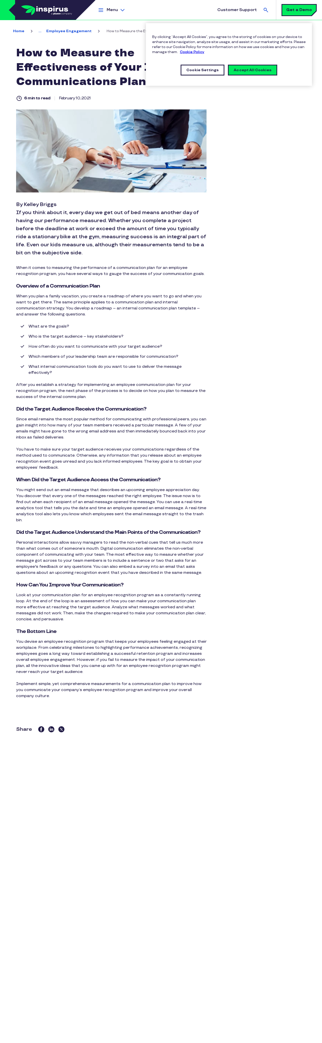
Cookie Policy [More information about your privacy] (192, 52)
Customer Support (237, 10)
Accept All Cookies (252, 70)
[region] (229, 54)
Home (18, 31)
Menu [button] (112, 10)
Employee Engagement (69, 31)
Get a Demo (299, 10)
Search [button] (266, 10)
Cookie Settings (202, 70)
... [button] (39, 31)
